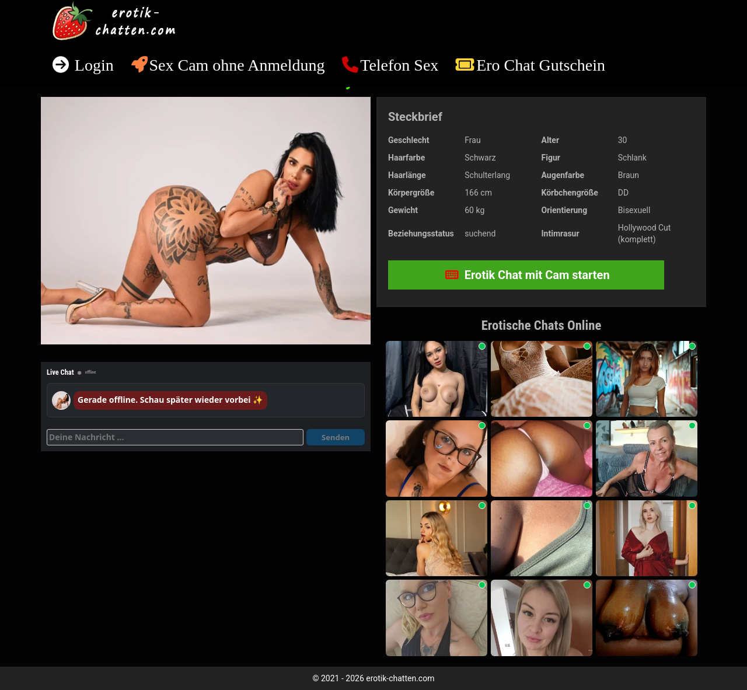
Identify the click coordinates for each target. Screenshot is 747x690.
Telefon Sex (399, 65)
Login (92, 65)
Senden (336, 437)
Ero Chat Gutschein (540, 65)
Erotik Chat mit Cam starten (527, 275)
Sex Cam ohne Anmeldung (236, 65)
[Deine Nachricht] (175, 437)
